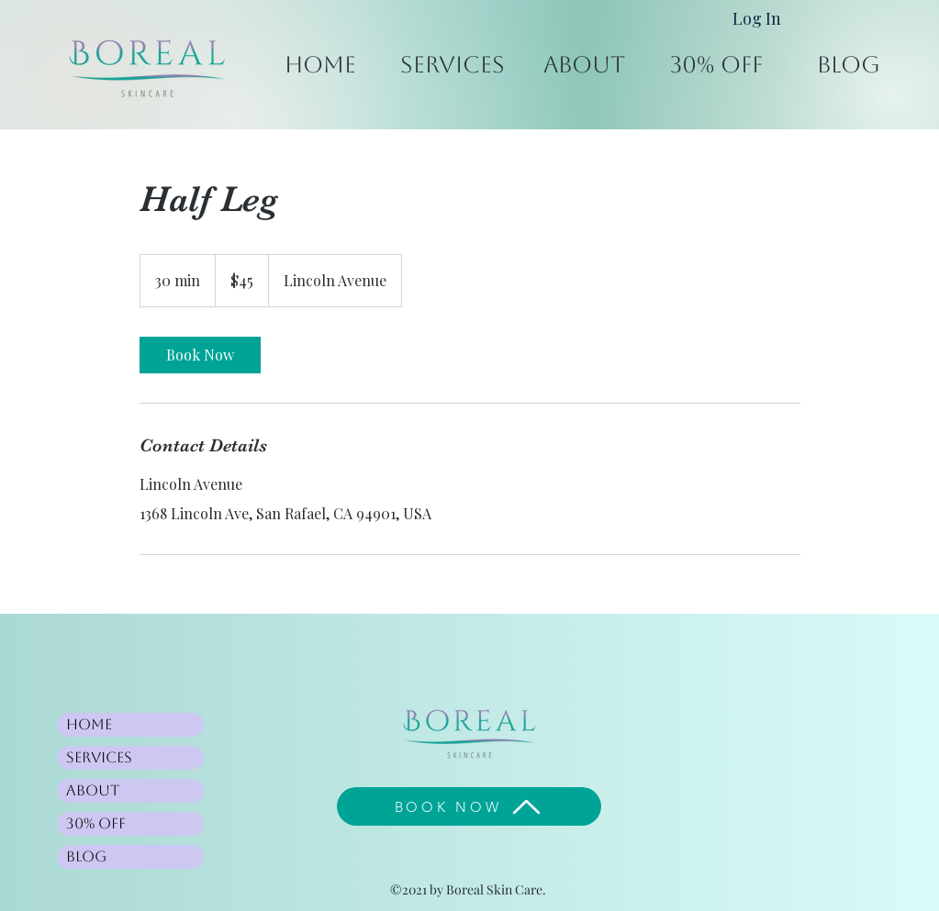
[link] (200, 355)
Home (89, 724)
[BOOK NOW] (469, 806)
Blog (86, 856)
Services (99, 757)
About (92, 790)
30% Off (96, 823)
